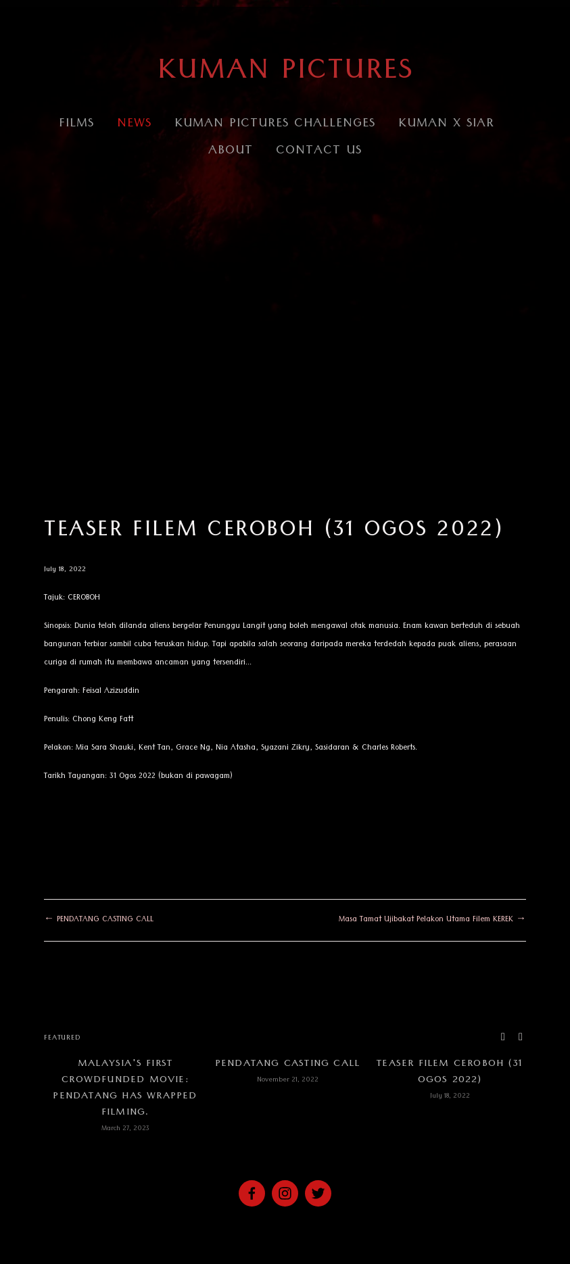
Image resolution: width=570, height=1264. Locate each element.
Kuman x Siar (446, 125)
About (230, 152)
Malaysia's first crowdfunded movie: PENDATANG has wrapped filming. (125, 1089)
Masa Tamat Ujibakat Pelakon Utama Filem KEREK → (432, 920)
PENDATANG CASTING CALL (287, 1064)
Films (76, 125)
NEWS (134, 125)
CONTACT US (319, 152)
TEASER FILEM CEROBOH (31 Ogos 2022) (274, 533)
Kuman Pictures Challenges (274, 125)
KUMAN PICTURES (286, 74)
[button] (503, 1037)
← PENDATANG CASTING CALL (98, 920)
